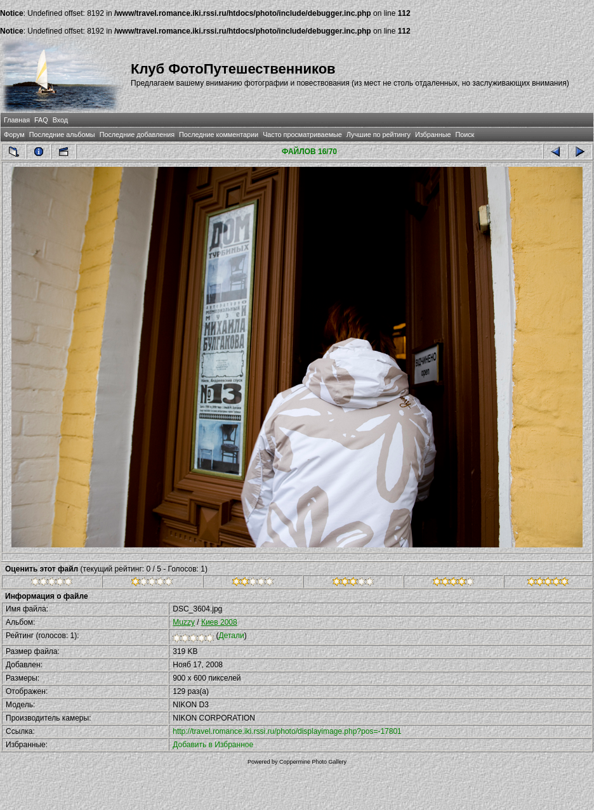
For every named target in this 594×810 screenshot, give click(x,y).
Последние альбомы (62, 134)
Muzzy (184, 622)
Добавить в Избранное (213, 744)
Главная (17, 120)
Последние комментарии (218, 134)
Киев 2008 (219, 622)
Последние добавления (137, 134)
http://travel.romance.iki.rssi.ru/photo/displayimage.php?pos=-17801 (287, 731)
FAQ (41, 120)
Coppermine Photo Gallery (312, 762)
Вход (60, 120)
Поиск (464, 134)
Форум (14, 134)
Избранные (433, 134)
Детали (231, 635)
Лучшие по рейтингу (378, 134)
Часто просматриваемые (302, 134)
